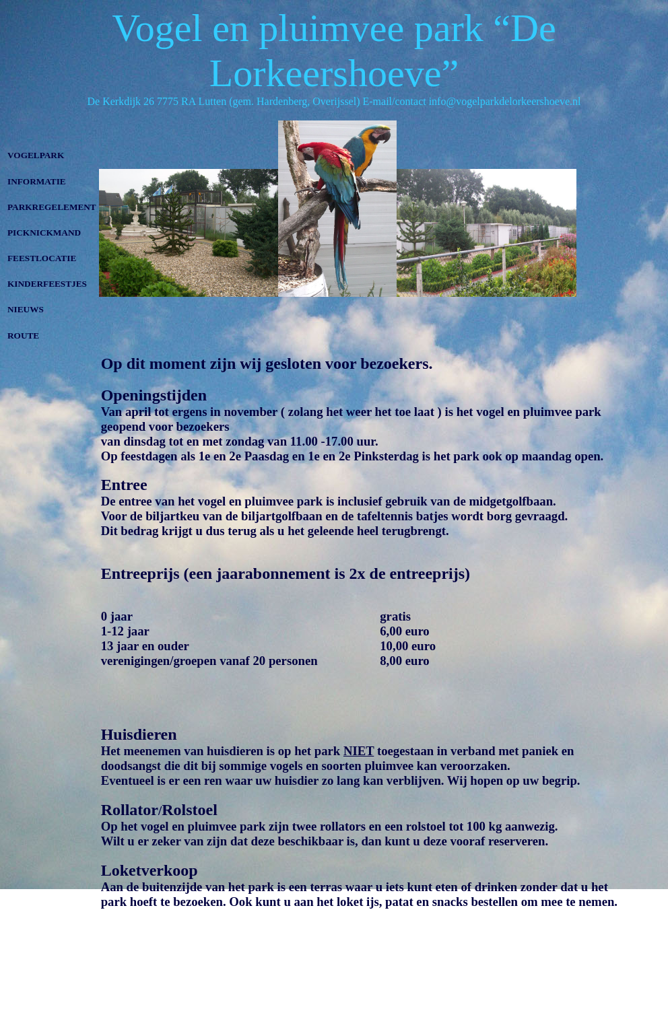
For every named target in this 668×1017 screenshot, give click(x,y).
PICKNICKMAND (44, 232)
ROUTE (23, 335)
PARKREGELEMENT (51, 207)
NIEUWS (25, 309)
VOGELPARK (35, 155)
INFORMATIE (36, 181)
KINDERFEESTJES (47, 284)
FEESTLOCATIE (41, 258)
